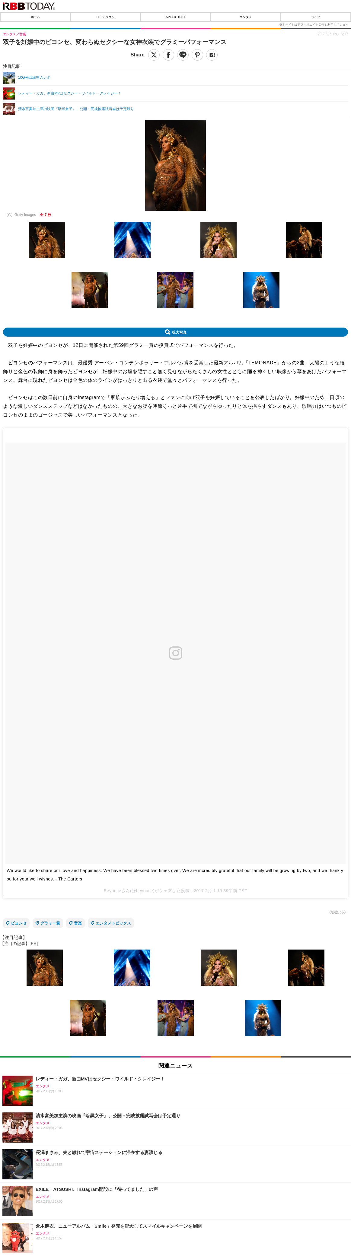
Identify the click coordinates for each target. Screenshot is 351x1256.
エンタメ (246, 16)
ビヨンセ (19, 923)
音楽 (78, 923)
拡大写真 (179, 332)
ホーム (35, 16)
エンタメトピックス (113, 923)
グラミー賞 (50, 923)
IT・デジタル (105, 16)
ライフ (315, 16)
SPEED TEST (175, 16)
